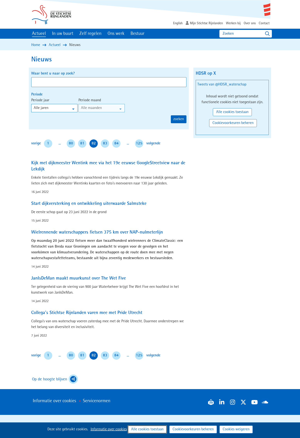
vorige (36, 142)
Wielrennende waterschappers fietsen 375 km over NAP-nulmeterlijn (97, 232)
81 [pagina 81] (82, 143)
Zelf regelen (90, 33)
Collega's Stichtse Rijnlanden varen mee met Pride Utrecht (86, 313)
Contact (264, 23)
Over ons (250, 23)
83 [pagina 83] (105, 143)
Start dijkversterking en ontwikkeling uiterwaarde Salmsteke (89, 203)
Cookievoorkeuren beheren (193, 429)
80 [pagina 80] (71, 143)
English (178, 23)
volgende (153, 142)
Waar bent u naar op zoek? (53, 73)
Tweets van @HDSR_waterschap (221, 84)
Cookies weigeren (236, 429)
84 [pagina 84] (116, 143)
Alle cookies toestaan (147, 429)
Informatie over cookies (109, 429)
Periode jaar (40, 100)
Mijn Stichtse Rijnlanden (206, 23)
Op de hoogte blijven (55, 379)
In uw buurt (62, 33)
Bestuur (137, 33)
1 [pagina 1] (48, 143)
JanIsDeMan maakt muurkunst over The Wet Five (78, 278)
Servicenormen (96, 401)
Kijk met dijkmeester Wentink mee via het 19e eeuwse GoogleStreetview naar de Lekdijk (108, 166)
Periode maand (89, 100)
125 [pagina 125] (139, 143)
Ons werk (116, 33)
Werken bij (233, 23)
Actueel (39, 33)
